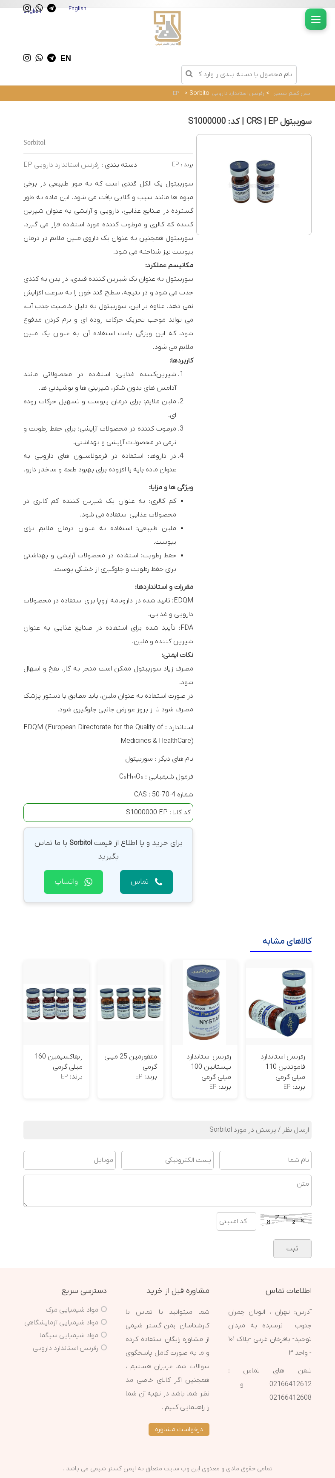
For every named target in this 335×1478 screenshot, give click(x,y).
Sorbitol (200, 93)
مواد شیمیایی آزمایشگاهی (61, 1322)
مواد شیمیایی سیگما (69, 1335)
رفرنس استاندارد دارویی (65, 1348)
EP (175, 165)
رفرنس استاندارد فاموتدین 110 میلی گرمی (283, 1067)
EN (65, 58)
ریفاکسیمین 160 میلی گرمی (58, 1062)
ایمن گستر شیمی (292, 93)
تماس (146, 882)
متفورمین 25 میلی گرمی (130, 1062)
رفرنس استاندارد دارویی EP (218, 93)
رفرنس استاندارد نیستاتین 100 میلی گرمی (208, 1067)
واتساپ (73, 882)
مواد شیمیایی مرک (72, 1310)
